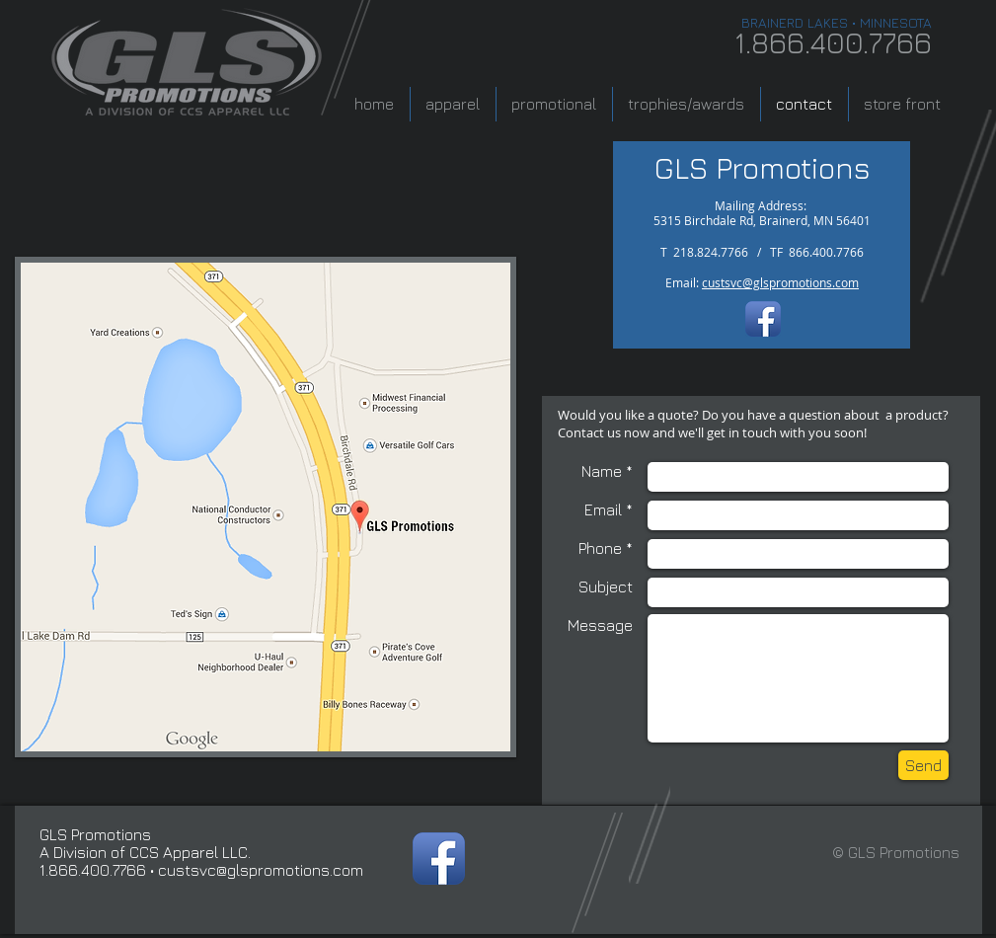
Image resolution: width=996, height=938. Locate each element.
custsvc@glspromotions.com (780, 282)
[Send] (923, 765)
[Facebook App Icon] (763, 319)
